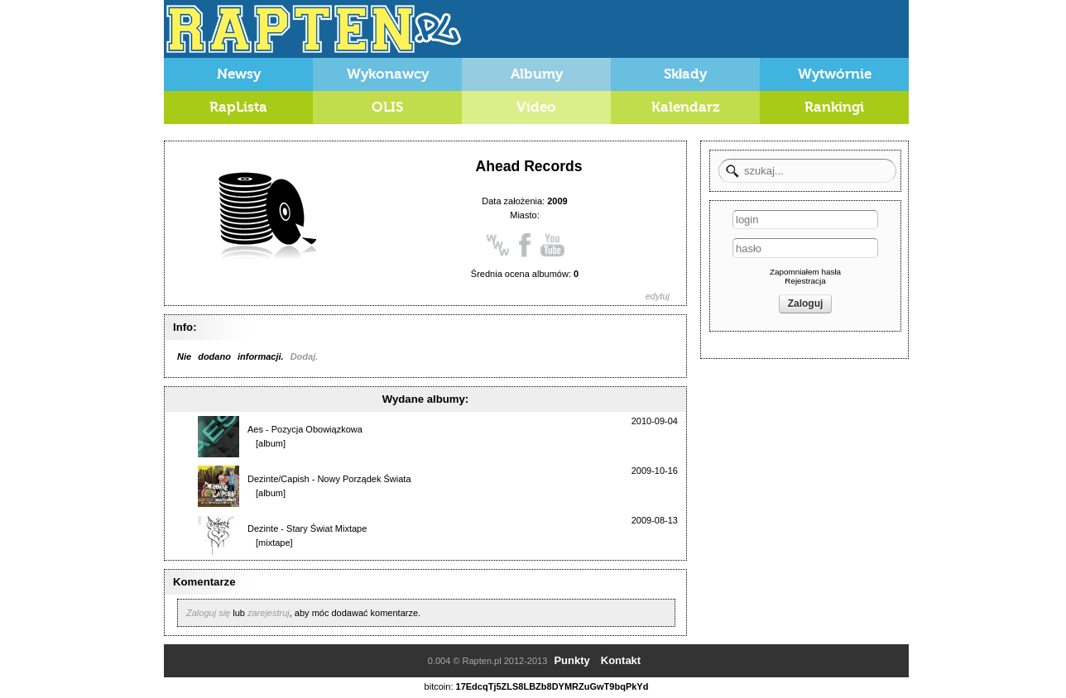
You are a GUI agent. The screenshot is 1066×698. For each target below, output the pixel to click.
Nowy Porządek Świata (364, 479)
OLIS (387, 107)
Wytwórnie (835, 74)
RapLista (238, 107)
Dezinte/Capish (278, 479)
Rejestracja (805, 280)
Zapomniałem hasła (805, 271)
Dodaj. (305, 356)
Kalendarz (685, 107)
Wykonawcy (388, 74)
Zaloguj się (208, 613)
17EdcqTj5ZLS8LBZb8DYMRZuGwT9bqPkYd (552, 686)
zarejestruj (268, 613)
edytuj (658, 296)
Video (536, 107)
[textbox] (807, 171)
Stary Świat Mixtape (326, 528)
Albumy (537, 74)
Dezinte (262, 528)
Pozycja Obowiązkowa (317, 429)
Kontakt (621, 660)
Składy (686, 74)
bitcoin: (439, 686)
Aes (255, 429)
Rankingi (834, 107)
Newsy (239, 74)
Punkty (571, 660)
